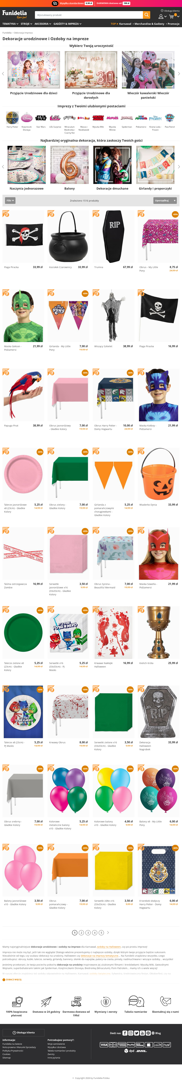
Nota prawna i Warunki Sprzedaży (19, 1047)
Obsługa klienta (24, 1032)
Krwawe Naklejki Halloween (103, 665)
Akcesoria (41, 23)
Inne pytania (54, 1057)
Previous (3, 73)
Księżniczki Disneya (27, 128)
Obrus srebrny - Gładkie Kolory (13, 823)
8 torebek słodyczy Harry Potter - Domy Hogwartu (150, 904)
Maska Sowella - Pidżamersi (148, 585)
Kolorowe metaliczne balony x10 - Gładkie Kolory (60, 825)
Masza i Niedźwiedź (84, 128)
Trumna (98, 267)
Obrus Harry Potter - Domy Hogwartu (105, 427)
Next (179, 73)
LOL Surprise (55, 126)
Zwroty (51, 1054)
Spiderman (127, 126)
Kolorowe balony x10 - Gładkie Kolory (105, 823)
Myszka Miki (98, 126)
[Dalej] (108, 932)
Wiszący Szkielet (103, 346)
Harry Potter (12, 126)
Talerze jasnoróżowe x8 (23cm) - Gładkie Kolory (15, 508)
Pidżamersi (141, 126)
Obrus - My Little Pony (148, 269)
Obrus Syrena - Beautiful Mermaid (104, 585)
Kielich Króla (146, 663)
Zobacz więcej (13, 979)
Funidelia (6, 32)
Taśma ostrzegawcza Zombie (15, 585)
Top (113, 23)
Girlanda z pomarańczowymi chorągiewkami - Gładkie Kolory (104, 510)
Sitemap (6, 1057)
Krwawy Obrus (57, 742)
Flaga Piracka (11, 267)
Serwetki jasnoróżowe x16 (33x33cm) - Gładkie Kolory (60, 589)
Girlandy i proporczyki (155, 188)
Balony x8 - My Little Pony (150, 823)
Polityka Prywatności (12, 1050)
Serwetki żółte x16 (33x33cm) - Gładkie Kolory (105, 904)
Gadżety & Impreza (66, 23)
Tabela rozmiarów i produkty (62, 1050)
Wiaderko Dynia (148, 504)
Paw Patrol (170, 126)
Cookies (6, 1054)
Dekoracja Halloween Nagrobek (145, 746)
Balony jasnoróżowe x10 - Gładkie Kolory (15, 902)
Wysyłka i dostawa (57, 1047)
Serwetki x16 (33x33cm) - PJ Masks (57, 667)
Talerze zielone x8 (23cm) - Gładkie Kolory (14, 667)
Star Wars (41, 126)
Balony (69, 188)
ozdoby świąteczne (100, 973)
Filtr (9, 200)
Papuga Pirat (11, 425)
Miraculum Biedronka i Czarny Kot (69, 129)
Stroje (25, 23)
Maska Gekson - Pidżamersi (13, 348)
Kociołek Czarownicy (60, 267)
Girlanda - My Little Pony (60, 348)
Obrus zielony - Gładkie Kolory (57, 506)
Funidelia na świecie (12, 1043)
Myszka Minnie (112, 128)
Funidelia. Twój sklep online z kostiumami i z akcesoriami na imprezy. (14, 14)
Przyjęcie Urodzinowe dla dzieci (33, 93)
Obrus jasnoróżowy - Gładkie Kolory (60, 427)
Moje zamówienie (56, 1043)
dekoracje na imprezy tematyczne (99, 955)
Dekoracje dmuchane (112, 188)
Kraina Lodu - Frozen (155, 128)
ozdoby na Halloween (109, 946)
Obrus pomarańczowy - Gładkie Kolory (58, 904)
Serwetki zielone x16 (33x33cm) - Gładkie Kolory (105, 746)
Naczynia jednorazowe (27, 188)
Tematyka (9, 23)
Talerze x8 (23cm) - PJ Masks (14, 744)
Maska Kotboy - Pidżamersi (147, 427)
